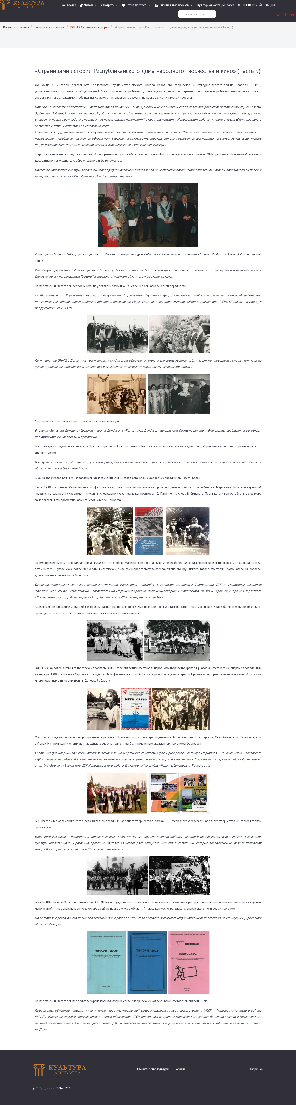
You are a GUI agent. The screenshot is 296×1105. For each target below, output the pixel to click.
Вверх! (256, 1069)
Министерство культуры (153, 1069)
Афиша (180, 1069)
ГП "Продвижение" (46, 1088)
